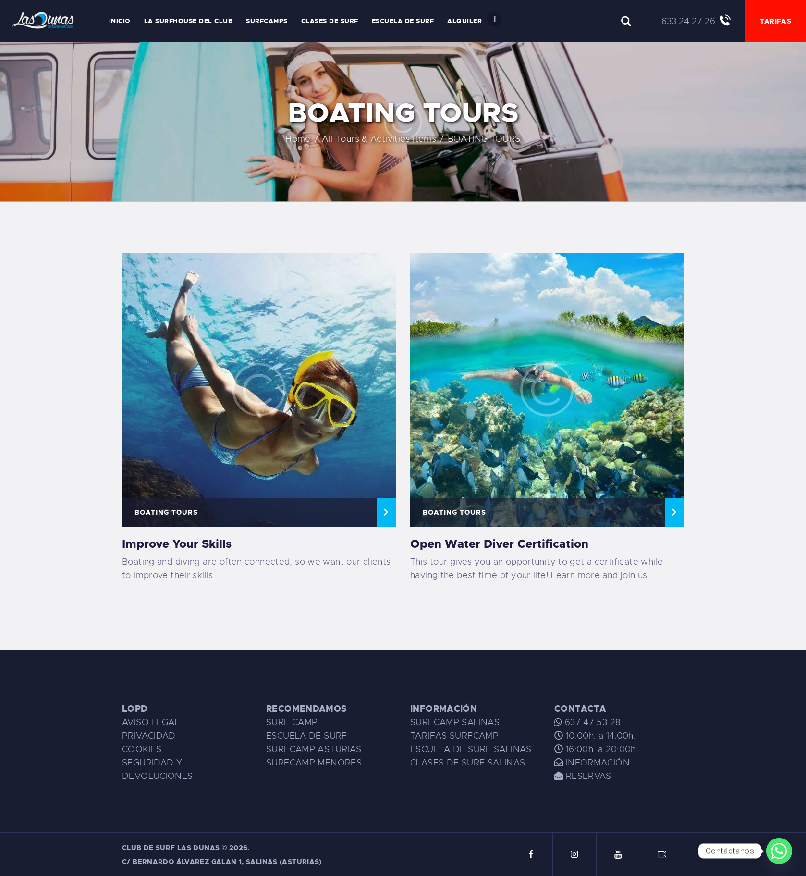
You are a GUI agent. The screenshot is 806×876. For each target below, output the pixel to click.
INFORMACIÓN (598, 762)
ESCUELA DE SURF (306, 735)
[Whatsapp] (779, 851)
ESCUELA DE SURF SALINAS (471, 749)
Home (321, 139)
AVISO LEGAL (151, 722)
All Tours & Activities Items (402, 139)
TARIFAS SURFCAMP (454, 735)
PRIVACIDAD (149, 735)
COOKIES (142, 749)
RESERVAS (588, 776)
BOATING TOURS (166, 512)
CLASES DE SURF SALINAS (467, 762)
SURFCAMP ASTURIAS (313, 749)
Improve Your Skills (177, 544)
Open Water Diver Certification (499, 544)
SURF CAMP (292, 722)
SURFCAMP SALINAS (455, 722)
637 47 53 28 (591, 722)
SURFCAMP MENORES (314, 762)
